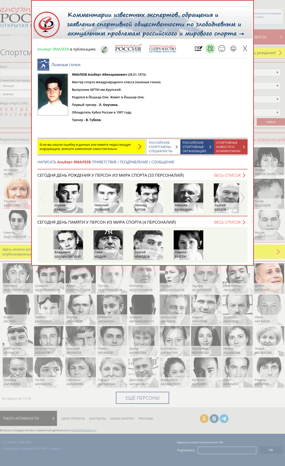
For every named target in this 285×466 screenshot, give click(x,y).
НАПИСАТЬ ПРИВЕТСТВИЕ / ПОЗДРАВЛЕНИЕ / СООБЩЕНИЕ (105, 164)
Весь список (227, 177)
